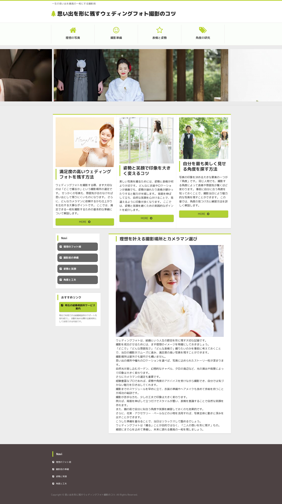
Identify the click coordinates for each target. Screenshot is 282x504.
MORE (83, 222)
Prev (61, 77)
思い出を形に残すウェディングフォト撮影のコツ (116, 13)
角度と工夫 (69, 279)
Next (220, 77)
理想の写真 (73, 38)
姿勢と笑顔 (69, 268)
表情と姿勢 (159, 38)
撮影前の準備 (71, 257)
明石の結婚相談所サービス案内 (80, 307)
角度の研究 (203, 38)
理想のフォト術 (72, 246)
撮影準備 (116, 38)
